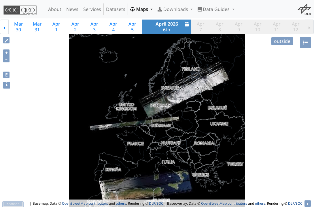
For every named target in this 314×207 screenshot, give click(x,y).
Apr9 (239, 27)
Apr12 (296, 27)
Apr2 (75, 27)
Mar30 (18, 27)
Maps (139, 9)
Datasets (115, 9)
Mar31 (37, 27)
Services (92, 9)
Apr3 (94, 27)
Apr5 (132, 27)
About (54, 9)
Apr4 (113, 27)
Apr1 (56, 27)
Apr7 (201, 27)
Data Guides (214, 9)
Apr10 (258, 27)
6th (173, 27)
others (121, 203)
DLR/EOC (156, 203)
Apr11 (277, 27)
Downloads (173, 9)
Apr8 (220, 27)
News (72, 9)
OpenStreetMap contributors (85, 203)
